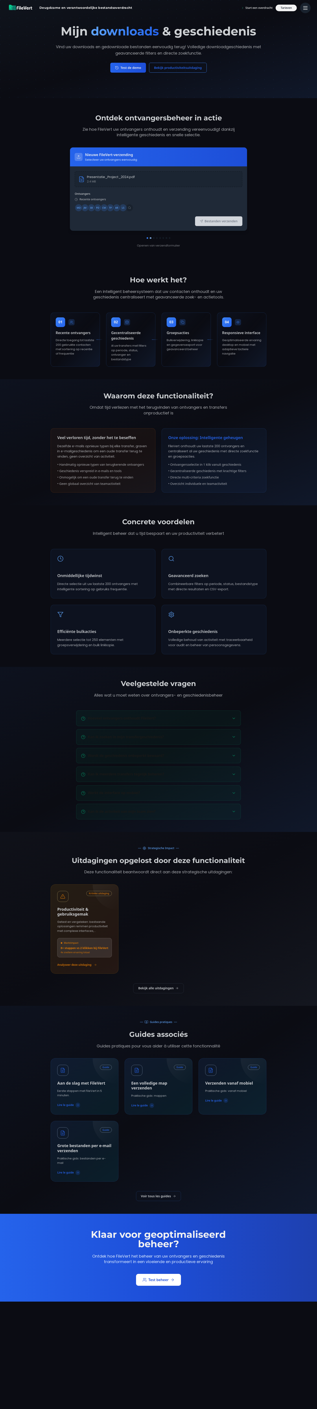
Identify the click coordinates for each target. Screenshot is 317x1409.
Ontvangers (82, 194)
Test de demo (128, 68)
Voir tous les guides (158, 1196)
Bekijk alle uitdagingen (158, 988)
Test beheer (158, 1279)
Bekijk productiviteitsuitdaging (178, 68)
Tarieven (286, 8)
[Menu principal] (305, 8)
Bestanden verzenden (219, 221)
